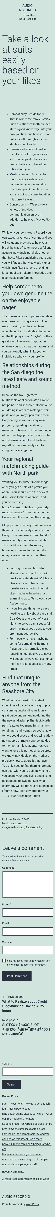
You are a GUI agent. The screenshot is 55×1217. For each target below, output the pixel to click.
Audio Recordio (16, 1197)
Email (6, 923)
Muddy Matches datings (30, 827)
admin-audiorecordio (16, 823)
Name (6, 904)
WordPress (32, 1204)
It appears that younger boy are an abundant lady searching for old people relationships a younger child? (25, 1159)
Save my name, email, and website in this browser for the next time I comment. (28, 962)
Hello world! (43, 1178)
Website (7, 942)
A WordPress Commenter (17, 1178)
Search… (7, 1063)
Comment (9, 867)
